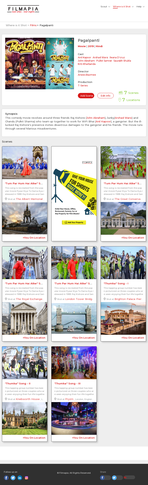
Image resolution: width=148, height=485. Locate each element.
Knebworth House (28, 399)
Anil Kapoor (84, 57)
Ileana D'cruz (117, 57)
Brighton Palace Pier (127, 299)
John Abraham (86, 60)
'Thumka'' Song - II (17, 383)
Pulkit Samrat (104, 60)
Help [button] (138, 6)
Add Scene (86, 95)
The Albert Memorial (29, 198)
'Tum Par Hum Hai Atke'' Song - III (28, 283)
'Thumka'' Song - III (67, 383)
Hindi (99, 46)
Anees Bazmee (87, 74)
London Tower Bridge (79, 299)
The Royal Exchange (29, 299)
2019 (91, 46)
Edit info (105, 95)
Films (33, 25)
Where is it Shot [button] (121, 6)
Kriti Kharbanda (87, 64)
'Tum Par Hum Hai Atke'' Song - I (27, 183)
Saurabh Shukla (122, 60)
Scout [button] (104, 6)
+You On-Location (34, 237)
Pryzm (69, 399)
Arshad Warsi (100, 57)
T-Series (83, 85)
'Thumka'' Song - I (116, 283)
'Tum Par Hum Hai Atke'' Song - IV (77, 283)
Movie (82, 46)
